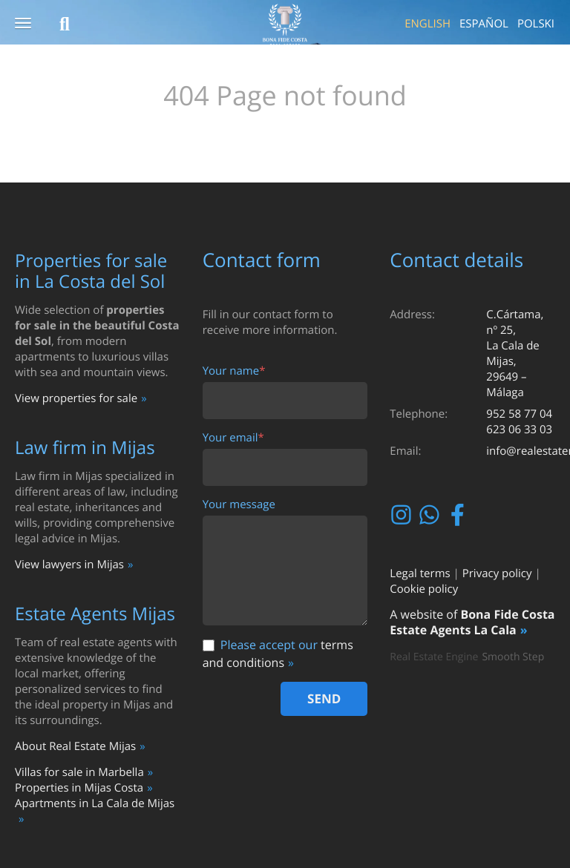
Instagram (403, 515)
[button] (23, 24)
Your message (239, 505)
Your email (233, 438)
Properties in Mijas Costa (79, 787)
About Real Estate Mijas (75, 746)
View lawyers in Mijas (69, 564)
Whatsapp (431, 515)
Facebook (459, 515)
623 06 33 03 (519, 429)
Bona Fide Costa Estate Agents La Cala (472, 622)
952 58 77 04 (519, 414)
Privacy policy (497, 573)
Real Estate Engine (434, 657)
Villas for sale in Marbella (79, 772)
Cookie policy (424, 589)
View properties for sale (76, 398)
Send (324, 698)
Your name (234, 371)
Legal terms (420, 573)
